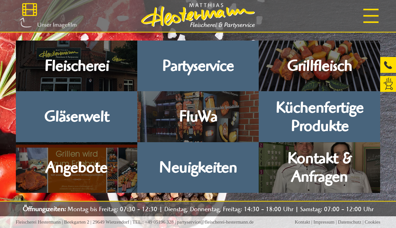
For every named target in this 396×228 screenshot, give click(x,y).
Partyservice (198, 66)
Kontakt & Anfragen (319, 167)
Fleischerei (76, 66)
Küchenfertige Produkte (319, 116)
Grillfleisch (319, 66)
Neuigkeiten (198, 167)
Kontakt (302, 222)
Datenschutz (349, 222)
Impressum (323, 222)
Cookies (372, 222)
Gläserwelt (76, 116)
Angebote (76, 167)
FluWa (198, 116)
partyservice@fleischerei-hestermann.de (215, 222)
